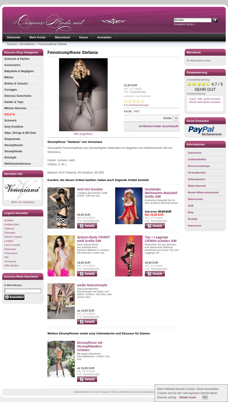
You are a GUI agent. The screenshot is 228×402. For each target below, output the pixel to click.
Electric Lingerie (13, 236)
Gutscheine (195, 152)
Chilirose (9, 228)
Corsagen (10, 89)
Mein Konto (37, 37)
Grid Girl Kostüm (90, 189)
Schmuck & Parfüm (16, 58)
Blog (190, 212)
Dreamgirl (9, 232)
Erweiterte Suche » (184, 24)
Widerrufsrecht (197, 185)
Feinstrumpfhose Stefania (52, 44)
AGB (190, 205)
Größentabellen (197, 159)
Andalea (8, 220)
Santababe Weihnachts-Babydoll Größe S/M (161, 192)
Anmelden (104, 37)
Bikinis (8, 77)
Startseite (13, 37)
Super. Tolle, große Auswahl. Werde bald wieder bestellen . (205, 102)
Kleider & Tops (13, 102)
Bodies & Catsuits (16, 83)
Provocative (10, 253)
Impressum (194, 225)
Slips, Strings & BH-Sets (20, 132)
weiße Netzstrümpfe (92, 285)
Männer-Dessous (15, 108)
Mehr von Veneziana (22, 191)
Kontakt (192, 219)
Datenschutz (195, 199)
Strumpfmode (13, 151)
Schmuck (10, 120)
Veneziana (10, 261)
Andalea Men (11, 224)
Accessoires (12, 65)
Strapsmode (12, 139)
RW (6, 257)
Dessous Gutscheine (17, 95)
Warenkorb (62, 37)
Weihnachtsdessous (17, 163)
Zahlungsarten (196, 179)
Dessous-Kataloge (199, 166)
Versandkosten (138, 91)
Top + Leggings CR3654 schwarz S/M (160, 239)
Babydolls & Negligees (19, 71)
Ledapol (8, 240)
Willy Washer (11, 265)
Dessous (12, 44)
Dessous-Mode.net (82, 392)
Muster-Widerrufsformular (203, 192)
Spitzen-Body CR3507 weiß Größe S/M (93, 239)
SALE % (9, 114)
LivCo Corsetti (12, 245)
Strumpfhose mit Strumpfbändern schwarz (89, 346)
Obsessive (10, 249)
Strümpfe (10, 157)
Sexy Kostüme (13, 126)
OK (205, 397)
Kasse (83, 37)
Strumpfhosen (27, 44)
